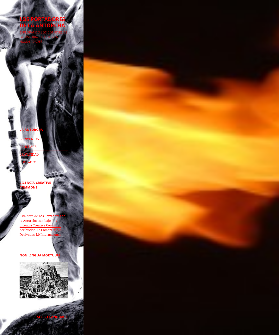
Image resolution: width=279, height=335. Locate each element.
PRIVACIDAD (29, 154)
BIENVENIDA (29, 139)
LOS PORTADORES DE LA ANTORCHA (42, 22)
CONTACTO (28, 162)
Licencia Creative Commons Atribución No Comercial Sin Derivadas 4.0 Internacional (41, 230)
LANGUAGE (28, 147)
